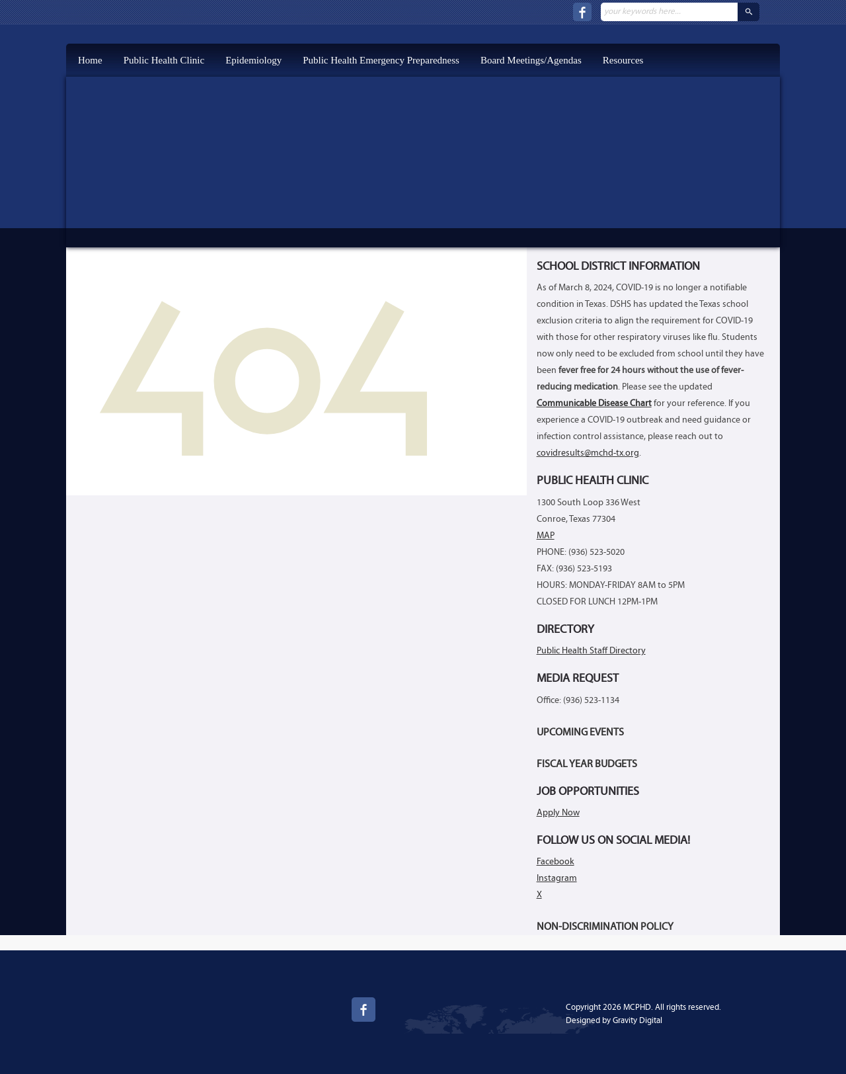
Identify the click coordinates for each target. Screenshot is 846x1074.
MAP (546, 536)
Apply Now (558, 813)
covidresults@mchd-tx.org (588, 453)
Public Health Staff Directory (591, 651)
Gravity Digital (637, 1020)
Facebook (555, 862)
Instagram (557, 879)
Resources (623, 60)
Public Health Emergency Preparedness (381, 60)
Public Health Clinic (164, 60)
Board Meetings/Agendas (531, 60)
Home (90, 60)
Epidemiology (253, 60)
